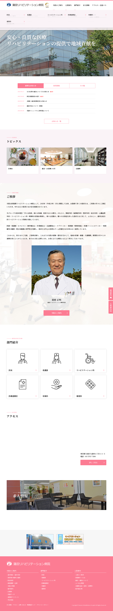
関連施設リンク (31, 605)
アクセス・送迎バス (99, 5)
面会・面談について (81, 580)
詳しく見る (93, 462)
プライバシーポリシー (43, 605)
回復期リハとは (80, 578)
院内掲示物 (78, 589)
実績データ (11, 594)
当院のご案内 (57, 313)
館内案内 (10, 589)
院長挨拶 (10, 580)
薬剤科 (44, 589)
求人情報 (86, 5)
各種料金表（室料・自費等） (84, 586)
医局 (43, 575)
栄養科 (44, 586)
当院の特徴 (11, 586)
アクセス (15, 605)
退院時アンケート (13, 597)
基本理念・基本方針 (14, 575)
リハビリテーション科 (49, 580)
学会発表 (10, 600)
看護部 (44, 578)
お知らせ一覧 (56, 121)
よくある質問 (79, 583)
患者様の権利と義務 (14, 578)
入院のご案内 (79, 575)
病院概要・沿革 (12, 583)
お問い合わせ (22, 605)
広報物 (10, 592)
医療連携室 (45, 583)
